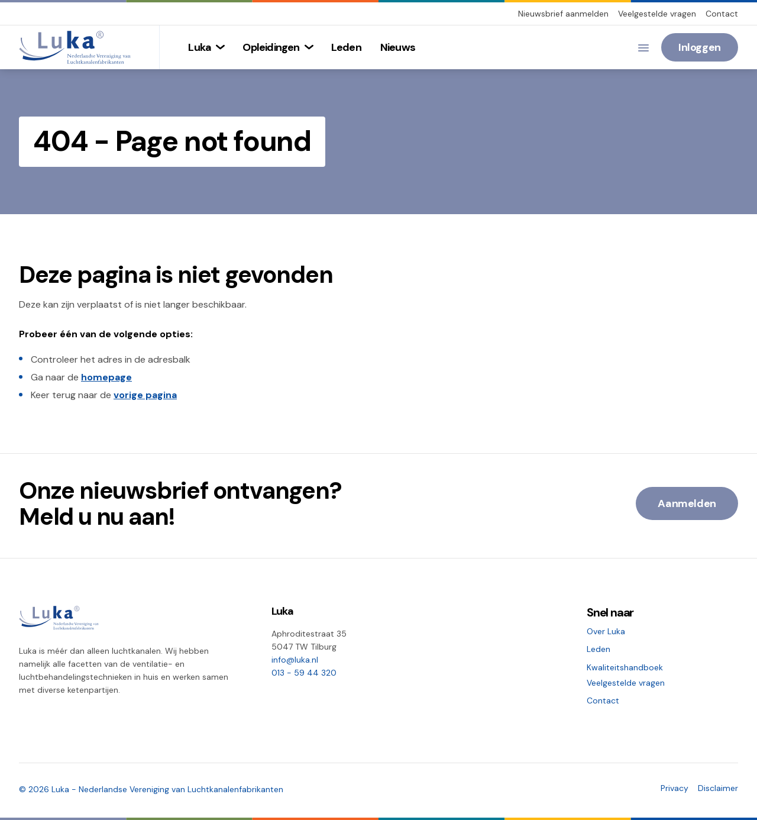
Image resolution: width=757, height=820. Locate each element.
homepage (106, 377)
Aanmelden (687, 503)
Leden (598, 649)
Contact (722, 13)
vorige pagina (145, 395)
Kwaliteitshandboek (625, 667)
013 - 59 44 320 (304, 672)
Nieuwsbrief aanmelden (563, 13)
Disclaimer (718, 788)
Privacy (674, 788)
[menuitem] (206, 47)
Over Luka (606, 631)
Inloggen (699, 47)
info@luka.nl (294, 659)
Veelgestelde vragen (657, 13)
